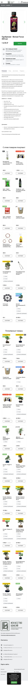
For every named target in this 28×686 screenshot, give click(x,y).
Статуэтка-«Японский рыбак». (20, 378)
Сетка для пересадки (5, 304)
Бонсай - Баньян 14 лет (7, 530)
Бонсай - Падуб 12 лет (7, 465)
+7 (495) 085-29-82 (7, 656)
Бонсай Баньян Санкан (19, 405)
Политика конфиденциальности (8, 635)
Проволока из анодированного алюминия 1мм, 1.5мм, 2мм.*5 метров (7, 245)
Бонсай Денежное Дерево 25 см (20, 562)
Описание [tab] (4, 71)
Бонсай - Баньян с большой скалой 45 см (20, 498)
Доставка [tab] (15, 71)
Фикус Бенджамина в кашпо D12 (6, 438)
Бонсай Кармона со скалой (7, 272)
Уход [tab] (10, 71)
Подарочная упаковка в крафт (20, 217)
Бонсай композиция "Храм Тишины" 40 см (20, 466)
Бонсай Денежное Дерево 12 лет (20, 345)
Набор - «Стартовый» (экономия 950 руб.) (19, 163)
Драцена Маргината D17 (19, 438)
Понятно (14, 682)
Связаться (25, 2)
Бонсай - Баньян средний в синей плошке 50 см (20, 530)
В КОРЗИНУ (7, 173)
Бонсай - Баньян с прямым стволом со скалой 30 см (7, 563)
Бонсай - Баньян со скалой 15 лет (7, 594)
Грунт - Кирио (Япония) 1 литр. (7, 190)
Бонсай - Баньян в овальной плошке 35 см (7, 498)
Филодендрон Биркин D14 (19, 594)
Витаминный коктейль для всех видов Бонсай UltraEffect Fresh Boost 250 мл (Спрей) (7, 163)
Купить (20, 43)
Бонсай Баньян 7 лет (7, 345)
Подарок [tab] (22, 71)
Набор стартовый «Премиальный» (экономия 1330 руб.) (7, 406)
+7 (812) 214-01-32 (7, 647)
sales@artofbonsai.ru (7, 650)
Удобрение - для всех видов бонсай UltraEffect (20, 190)
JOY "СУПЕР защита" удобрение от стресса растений (20, 245)
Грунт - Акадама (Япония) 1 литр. (7, 217)
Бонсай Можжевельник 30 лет (20, 305)
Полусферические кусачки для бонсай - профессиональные (20, 273)
